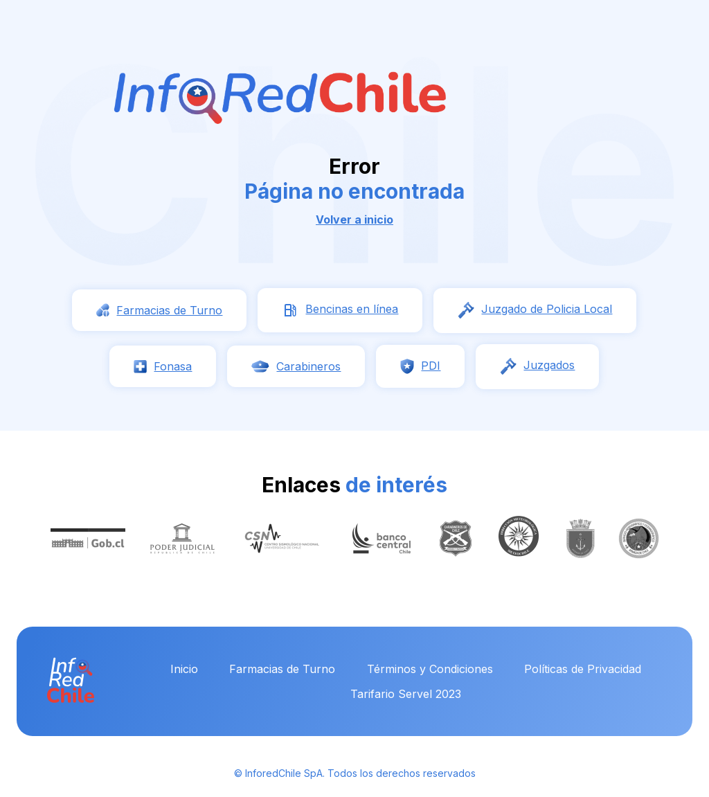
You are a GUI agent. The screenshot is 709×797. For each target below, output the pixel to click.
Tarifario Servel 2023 (405, 694)
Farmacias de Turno (282, 669)
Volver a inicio (354, 219)
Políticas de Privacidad (582, 669)
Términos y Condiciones (430, 669)
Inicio (184, 669)
